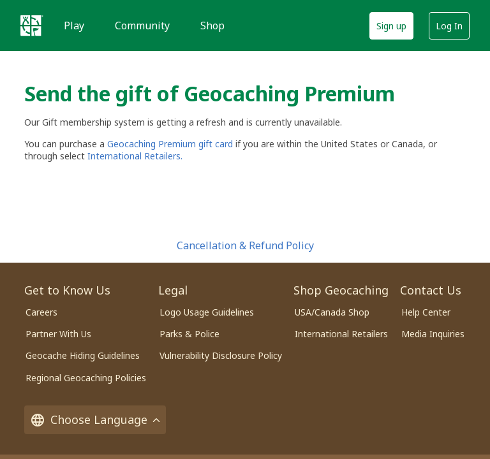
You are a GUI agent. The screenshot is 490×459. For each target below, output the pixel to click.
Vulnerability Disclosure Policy (221, 355)
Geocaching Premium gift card (171, 144)
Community (142, 25)
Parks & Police (189, 334)
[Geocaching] (31, 25)
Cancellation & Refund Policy (245, 245)
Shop (212, 25)
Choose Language (95, 420)
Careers (41, 312)
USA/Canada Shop (332, 312)
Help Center (425, 312)
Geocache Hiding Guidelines (83, 355)
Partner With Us (58, 334)
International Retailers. (134, 156)
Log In (449, 26)
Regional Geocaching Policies (86, 378)
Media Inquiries (432, 334)
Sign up (391, 26)
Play (74, 25)
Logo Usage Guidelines (207, 312)
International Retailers (341, 334)
